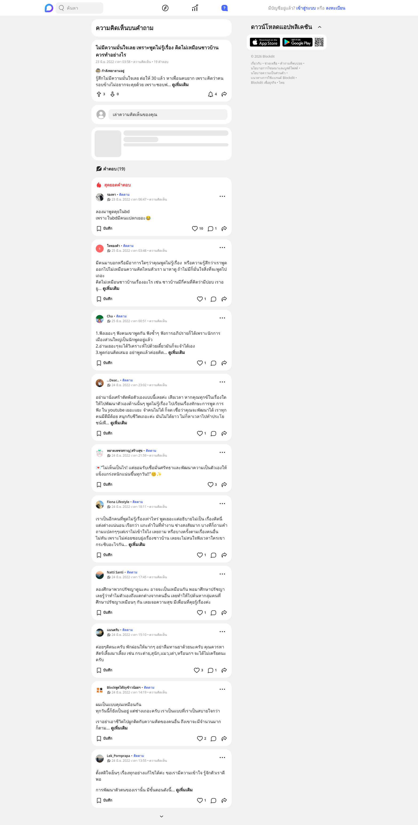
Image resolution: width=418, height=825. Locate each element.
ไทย (281, 82)
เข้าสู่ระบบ (306, 8)
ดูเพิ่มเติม (111, 288)
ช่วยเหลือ (270, 63)
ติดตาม (124, 194)
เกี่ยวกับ (256, 63)
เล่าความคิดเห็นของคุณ (135, 114)
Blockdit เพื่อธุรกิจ (263, 82)
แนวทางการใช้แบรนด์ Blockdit (273, 77)
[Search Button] (61, 8)
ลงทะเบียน (335, 8)
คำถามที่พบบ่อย (291, 63)
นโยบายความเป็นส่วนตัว (268, 73)
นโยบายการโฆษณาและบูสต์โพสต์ (274, 68)
